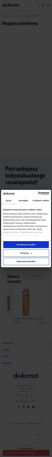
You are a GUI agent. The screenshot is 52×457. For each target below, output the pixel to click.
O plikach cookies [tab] (41, 200)
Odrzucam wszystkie (26, 261)
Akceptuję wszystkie (26, 244)
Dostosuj (26, 253)
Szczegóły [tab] (23, 200)
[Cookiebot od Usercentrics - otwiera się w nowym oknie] (38, 193)
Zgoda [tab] (8, 200)
